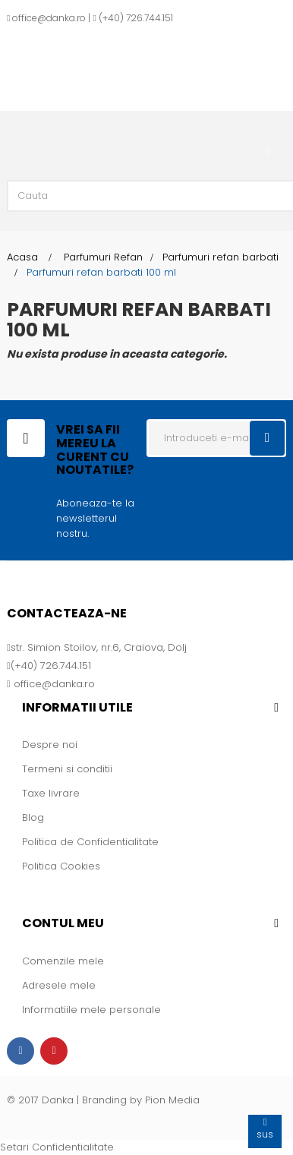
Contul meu (63, 923)
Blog (33, 817)
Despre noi (49, 744)
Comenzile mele (63, 961)
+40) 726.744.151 (137, 17)
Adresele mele (59, 985)
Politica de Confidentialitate (90, 842)
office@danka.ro (49, 17)
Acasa (22, 257)
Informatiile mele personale (91, 1009)
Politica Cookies (61, 866)
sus (265, 1128)
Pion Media (172, 1100)
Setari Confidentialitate (57, 1147)
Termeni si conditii (67, 769)
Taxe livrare (51, 793)
